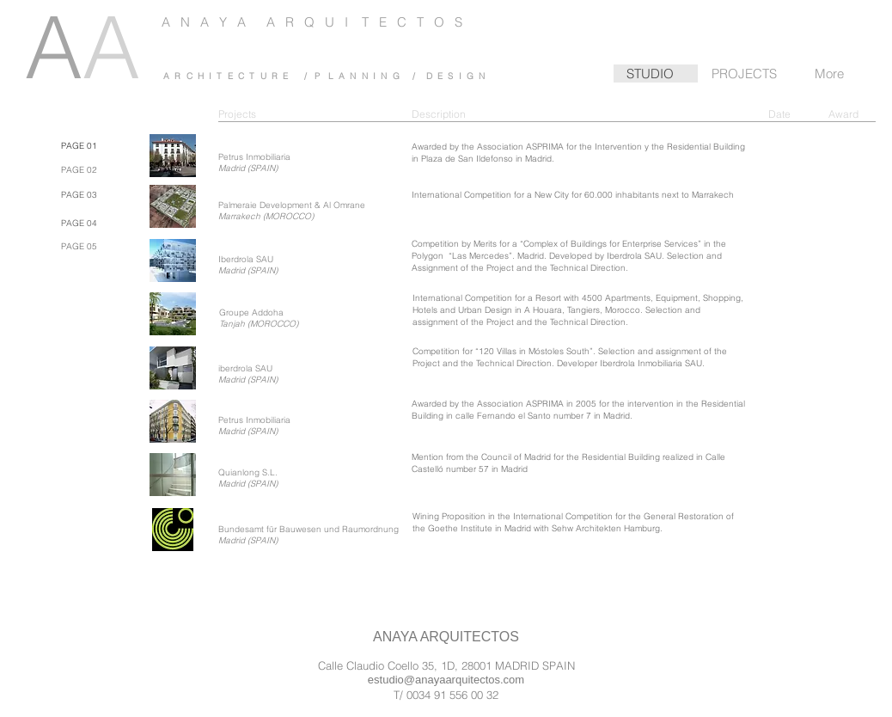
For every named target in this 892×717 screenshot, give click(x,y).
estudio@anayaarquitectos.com (446, 679)
